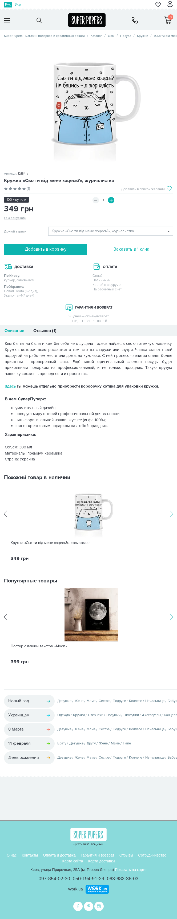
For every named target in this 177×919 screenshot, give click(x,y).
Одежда (63, 715)
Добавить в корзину (45, 249)
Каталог (96, 36)
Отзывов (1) (45, 330)
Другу (91, 743)
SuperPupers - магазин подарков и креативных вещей (44, 36)
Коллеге (135, 701)
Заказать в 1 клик (131, 249)
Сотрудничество (152, 855)
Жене (79, 701)
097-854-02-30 (54, 878)
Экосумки (131, 715)
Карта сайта (72, 861)
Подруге (119, 701)
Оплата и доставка (59, 855)
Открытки (95, 715)
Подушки (113, 715)
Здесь (10, 386)
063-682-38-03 (122, 878)
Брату (61, 743)
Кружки (142, 36)
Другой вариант (16, 232)
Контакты (30, 855)
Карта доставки (101, 861)
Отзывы (126, 855)
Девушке (64, 701)
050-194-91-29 (88, 878)
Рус (8, 4)
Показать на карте (131, 869)
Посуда (125, 36)
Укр (18, 4)
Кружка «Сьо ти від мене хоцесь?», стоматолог (50, 543)
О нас (12, 855)
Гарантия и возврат (97, 855)
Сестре (104, 701)
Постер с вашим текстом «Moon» (39, 646)
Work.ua (75, 889)
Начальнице (154, 701)
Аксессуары (151, 715)
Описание (14, 330)
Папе (127, 743)
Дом (111, 36)
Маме (91, 701)
